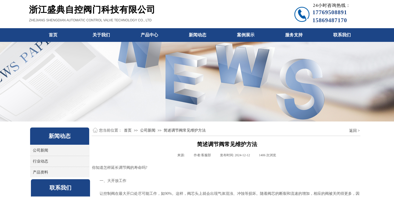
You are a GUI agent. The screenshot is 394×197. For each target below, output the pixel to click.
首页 (128, 130)
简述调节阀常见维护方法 (185, 130)
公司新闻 (147, 130)
